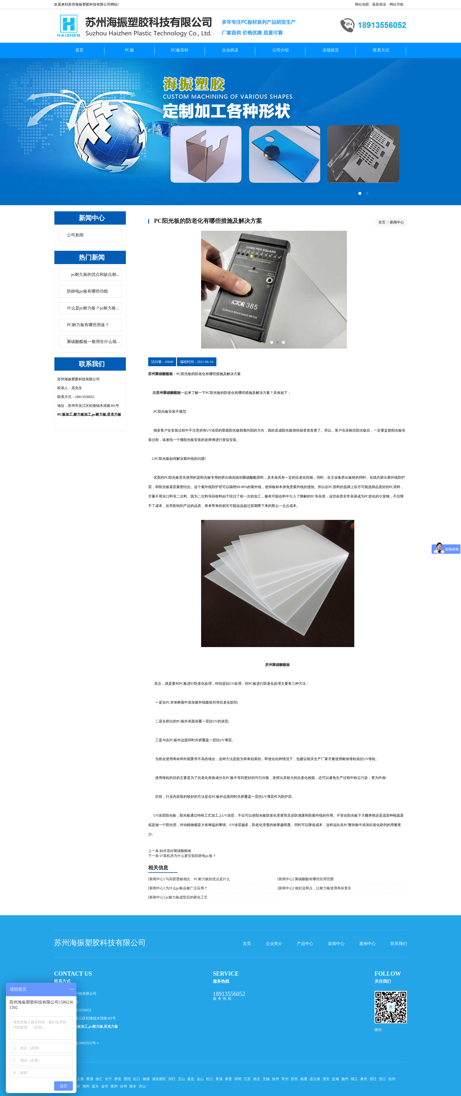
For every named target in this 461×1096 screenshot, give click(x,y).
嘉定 (190, 1079)
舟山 (142, 1086)
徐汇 (99, 1079)
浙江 (382, 1079)
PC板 (129, 50)
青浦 (219, 1079)
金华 (104, 1086)
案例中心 (367, 943)
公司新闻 (75, 235)
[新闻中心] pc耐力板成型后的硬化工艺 (178, 897)
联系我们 (398, 943)
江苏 (247, 1079)
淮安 (326, 1079)
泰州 (363, 1079)
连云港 (315, 1079)
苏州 (294, 1079)
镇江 (354, 1079)
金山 (200, 1079)
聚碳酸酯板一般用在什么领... (93, 341)
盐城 (335, 1079)
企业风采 (230, 50)
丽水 (132, 1086)
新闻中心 (336, 943)
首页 (79, 50)
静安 (117, 1079)
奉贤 (228, 1079)
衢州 (114, 1086)
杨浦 (146, 1079)
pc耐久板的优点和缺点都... (93, 274)
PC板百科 (179, 50)
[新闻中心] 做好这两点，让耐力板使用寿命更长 (314, 888)
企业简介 (274, 943)
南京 (256, 1079)
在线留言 (331, 50)
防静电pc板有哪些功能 (87, 291)
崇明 (237, 1079)
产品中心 (305, 943)
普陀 (127, 1079)
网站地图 (362, 4)
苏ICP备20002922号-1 (82, 1043)
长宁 (108, 1079)
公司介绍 (280, 50)
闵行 (172, 1079)
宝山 (181, 1079)
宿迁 (373, 1079)
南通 (303, 1079)
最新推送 (379, 4)
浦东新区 (159, 1079)
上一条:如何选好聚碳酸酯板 (169, 851)
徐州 (275, 1079)
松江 (209, 1079)
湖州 (85, 1086)
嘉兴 (95, 1086)
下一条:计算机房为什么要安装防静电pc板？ (182, 856)
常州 (284, 1079)
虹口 (136, 1079)
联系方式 (381, 50)
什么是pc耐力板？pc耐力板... (93, 308)
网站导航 (397, 4)
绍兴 (76, 1086)
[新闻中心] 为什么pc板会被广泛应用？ (178, 888)
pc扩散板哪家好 (230, 131)
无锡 (266, 1079)
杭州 (391, 1079)
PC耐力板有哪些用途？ (88, 325)
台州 (123, 1086)
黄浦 (89, 1079)
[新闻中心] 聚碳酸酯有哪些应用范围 (306, 879)
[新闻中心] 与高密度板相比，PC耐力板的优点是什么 (189, 879)
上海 (80, 1079)
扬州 (344, 1079)
